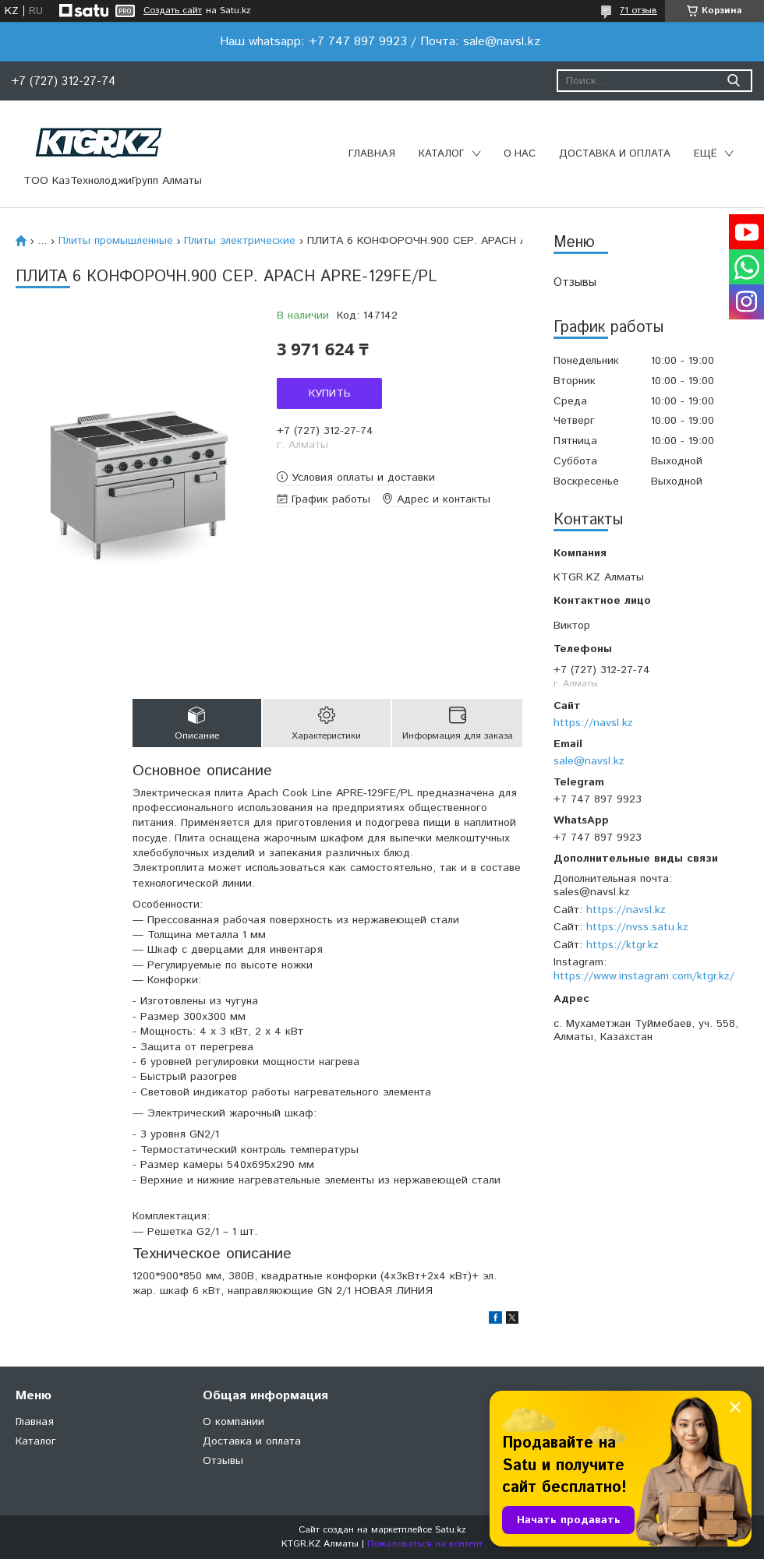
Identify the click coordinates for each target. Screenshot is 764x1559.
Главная (371, 153)
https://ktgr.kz (622, 945)
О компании (233, 1422)
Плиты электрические (239, 240)
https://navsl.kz (593, 723)
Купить (330, 393)
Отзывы (575, 282)
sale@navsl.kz (589, 761)
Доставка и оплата (614, 153)
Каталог (442, 153)
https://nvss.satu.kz (637, 927)
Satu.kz (450, 1529)
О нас (520, 153)
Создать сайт (172, 10)
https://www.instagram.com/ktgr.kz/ (644, 976)
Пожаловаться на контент (425, 1543)
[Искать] (733, 80)
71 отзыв (638, 10)
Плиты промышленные (115, 240)
